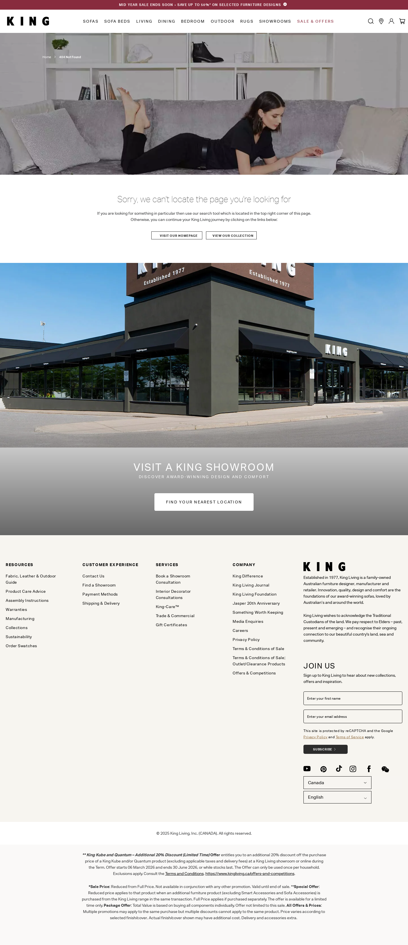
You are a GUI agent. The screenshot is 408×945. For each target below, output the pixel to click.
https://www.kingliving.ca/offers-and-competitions (249, 873)
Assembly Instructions (27, 600)
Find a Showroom (99, 585)
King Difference (248, 576)
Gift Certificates (171, 625)
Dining (166, 21)
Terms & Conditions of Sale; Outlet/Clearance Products (259, 660)
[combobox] (337, 797)
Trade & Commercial (175, 615)
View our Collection (233, 236)
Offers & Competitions (254, 673)
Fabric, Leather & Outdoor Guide (31, 579)
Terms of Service (350, 737)
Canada (337, 782)
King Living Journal (251, 585)
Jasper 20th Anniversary (256, 603)
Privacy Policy (315, 737)
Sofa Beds (117, 21)
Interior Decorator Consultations (173, 594)
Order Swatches (21, 646)
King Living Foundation (255, 594)
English (315, 797)
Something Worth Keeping (258, 612)
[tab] (35, 564)
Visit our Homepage (179, 236)
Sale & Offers (315, 21)
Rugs (246, 21)
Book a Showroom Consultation (173, 579)
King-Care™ (167, 606)
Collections (16, 627)
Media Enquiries (248, 621)
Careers (240, 630)
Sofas (91, 21)
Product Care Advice (26, 591)
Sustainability (19, 636)
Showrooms (275, 21)
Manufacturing (20, 618)
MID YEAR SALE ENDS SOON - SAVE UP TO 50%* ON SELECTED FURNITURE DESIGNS (200, 5)
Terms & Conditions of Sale (258, 648)
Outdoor (223, 21)
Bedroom (193, 21)
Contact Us (93, 576)
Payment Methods (100, 594)
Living (144, 21)
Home (46, 57)
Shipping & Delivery (101, 603)
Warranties (16, 609)
